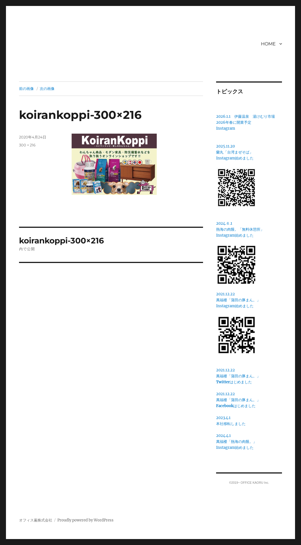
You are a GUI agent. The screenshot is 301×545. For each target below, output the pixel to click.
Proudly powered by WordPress (85, 520)
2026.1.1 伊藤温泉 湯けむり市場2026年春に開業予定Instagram (245, 122)
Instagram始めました (235, 158)
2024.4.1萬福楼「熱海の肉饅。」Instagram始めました (236, 441)
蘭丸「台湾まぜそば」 (234, 152)
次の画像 (47, 88)
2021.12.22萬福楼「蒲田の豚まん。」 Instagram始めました (238, 300)
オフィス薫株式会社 (35, 520)
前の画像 (26, 88)
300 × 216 (27, 145)
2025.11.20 (225, 146)
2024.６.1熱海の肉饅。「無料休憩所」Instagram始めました (240, 229)
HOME (268, 44)
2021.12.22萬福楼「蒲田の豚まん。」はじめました (238, 376)
